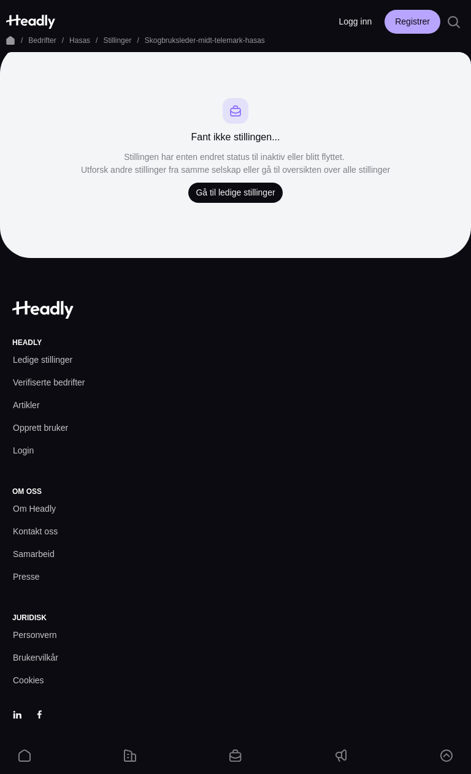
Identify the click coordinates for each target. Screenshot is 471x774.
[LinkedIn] (17, 715)
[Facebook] (39, 715)
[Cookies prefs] (28, 680)
